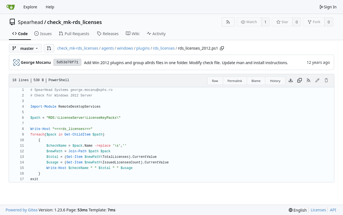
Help (50, 6)
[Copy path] (222, 48)
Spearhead (30, 22)
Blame (256, 81)
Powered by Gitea (22, 209)
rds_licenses (164, 48)
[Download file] (290, 80)
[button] (49, 48)
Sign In (328, 6)
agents (107, 48)
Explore (30, 6)
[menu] (298, 210)
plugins (143, 48)
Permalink (234, 81)
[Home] (10, 7)
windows (125, 48)
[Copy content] (299, 80)
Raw (215, 81)
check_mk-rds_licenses (74, 22)
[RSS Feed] (228, 21)
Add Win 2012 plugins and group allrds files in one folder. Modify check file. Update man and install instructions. (186, 62)
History (275, 81)
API (333, 209)
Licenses (318, 209)
